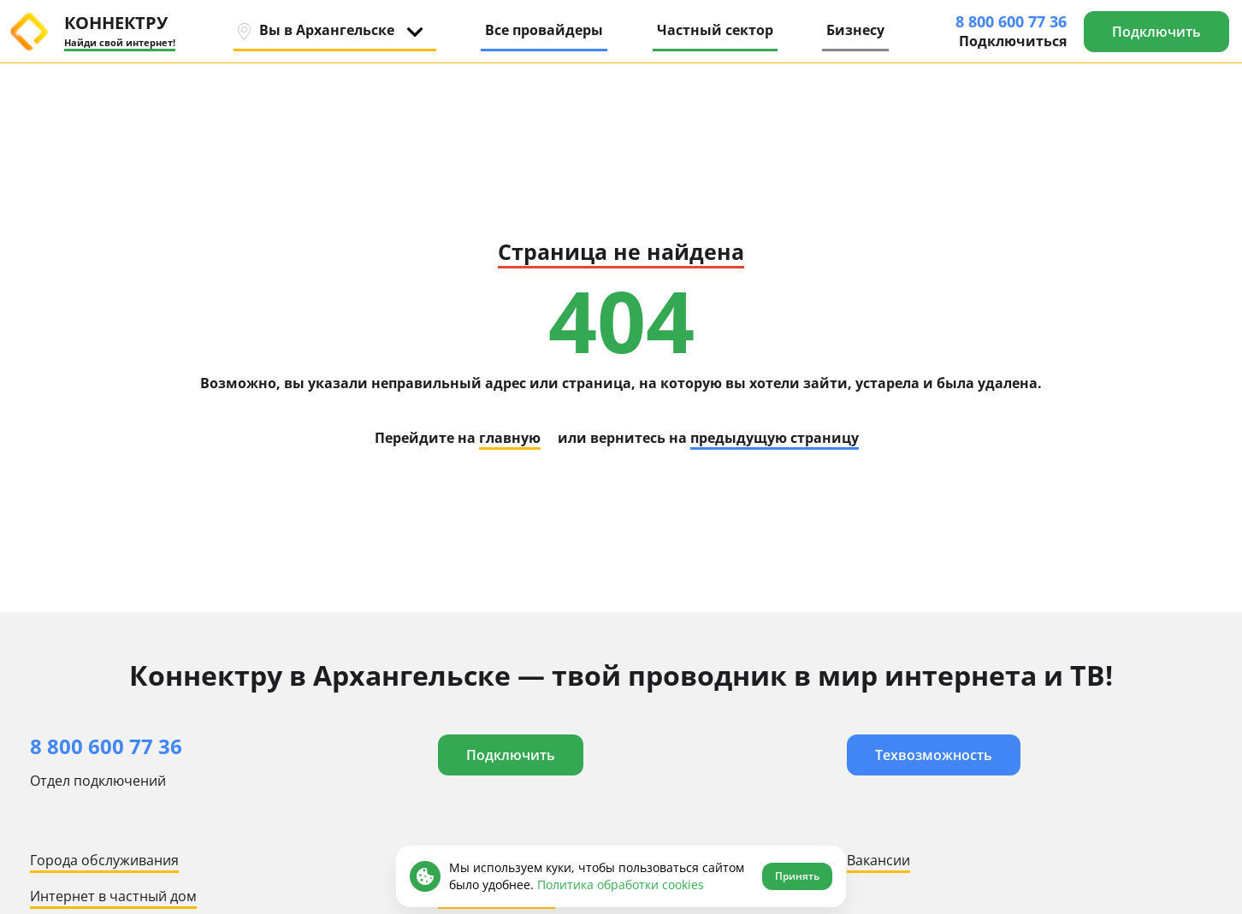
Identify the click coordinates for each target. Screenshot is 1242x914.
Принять (797, 876)
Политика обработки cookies (620, 884)
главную (510, 437)
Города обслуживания (104, 860)
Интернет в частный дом (113, 896)
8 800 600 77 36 (1011, 21)
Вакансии (878, 860)
